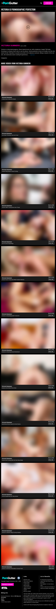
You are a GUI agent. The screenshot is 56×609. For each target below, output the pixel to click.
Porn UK (51, 98)
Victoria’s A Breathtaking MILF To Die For (10, 315)
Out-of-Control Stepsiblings (7, 243)
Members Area (27, 579)
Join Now (48, 3)
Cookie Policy (26, 584)
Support (25, 589)
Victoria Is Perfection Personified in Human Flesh (12, 568)
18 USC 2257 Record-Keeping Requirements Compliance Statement (38, 604)
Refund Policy (26, 585)
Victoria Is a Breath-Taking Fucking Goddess (11, 532)
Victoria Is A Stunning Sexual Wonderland (11, 351)
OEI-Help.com (18, 596)
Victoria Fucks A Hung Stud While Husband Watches (13, 279)
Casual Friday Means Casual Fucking (10, 171)
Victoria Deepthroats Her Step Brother (10, 496)
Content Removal (27, 586)
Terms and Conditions (28, 581)
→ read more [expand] (32, 54)
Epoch (2, 599)
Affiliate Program (27, 588)
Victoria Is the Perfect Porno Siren (9, 388)
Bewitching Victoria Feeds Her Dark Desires (11, 424)
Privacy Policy (27, 582)
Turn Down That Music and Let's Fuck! (10, 135)
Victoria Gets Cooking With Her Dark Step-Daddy (12, 460)
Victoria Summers (10, 45)
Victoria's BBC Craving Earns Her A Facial (11, 207)
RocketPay (3, 597)
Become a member (7, 584)
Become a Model (27, 591)
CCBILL (3, 600)
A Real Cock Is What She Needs (9, 99)
